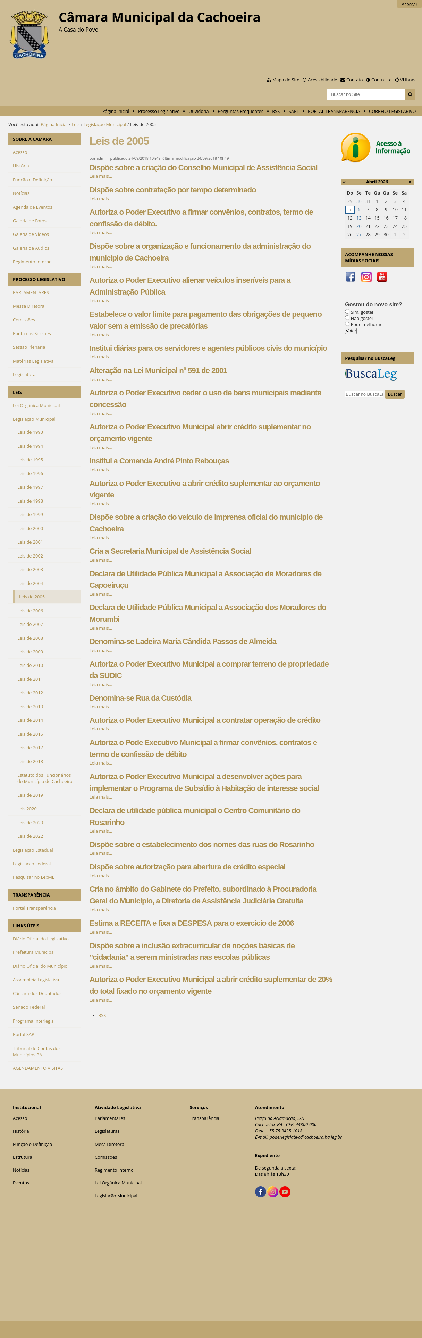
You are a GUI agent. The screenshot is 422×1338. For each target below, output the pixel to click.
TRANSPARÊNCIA (31, 895)
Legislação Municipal (105, 124)
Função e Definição (32, 1144)
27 (359, 234)
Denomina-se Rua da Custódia (140, 698)
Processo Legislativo (159, 111)
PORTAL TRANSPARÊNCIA (334, 111)
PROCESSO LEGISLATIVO (39, 279)
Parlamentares (110, 1118)
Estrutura (22, 1157)
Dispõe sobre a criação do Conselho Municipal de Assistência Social (204, 167)
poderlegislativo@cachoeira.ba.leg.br (306, 1137)
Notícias (21, 1170)
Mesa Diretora (109, 1144)
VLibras (407, 79)
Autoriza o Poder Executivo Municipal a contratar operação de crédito (205, 720)
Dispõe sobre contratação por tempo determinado (173, 189)
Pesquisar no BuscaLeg (370, 358)
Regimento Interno (114, 1170)
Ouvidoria (198, 111)
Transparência (204, 1118)
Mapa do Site (285, 79)
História (21, 1131)
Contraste (381, 79)
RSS (276, 111)
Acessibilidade (322, 79)
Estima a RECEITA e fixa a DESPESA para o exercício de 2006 (192, 923)
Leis (75, 124)
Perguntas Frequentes (240, 111)
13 (359, 218)
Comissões (106, 1157)
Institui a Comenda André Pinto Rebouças (159, 460)
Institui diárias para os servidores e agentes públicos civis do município (208, 348)
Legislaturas (107, 1131)
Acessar (409, 4)
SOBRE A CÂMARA (32, 139)
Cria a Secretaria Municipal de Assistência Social (170, 551)
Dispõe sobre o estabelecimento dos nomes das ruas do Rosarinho (202, 844)
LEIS (17, 392)
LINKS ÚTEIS (26, 926)
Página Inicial (115, 111)
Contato (354, 79)
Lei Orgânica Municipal (118, 1183)
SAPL (294, 111)
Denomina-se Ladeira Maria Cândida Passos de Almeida (183, 641)
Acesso (20, 1118)
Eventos (21, 1183)
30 (359, 201)
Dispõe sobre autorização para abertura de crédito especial (188, 866)
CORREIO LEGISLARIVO (392, 111)
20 (359, 226)
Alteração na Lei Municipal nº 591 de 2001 (158, 370)
